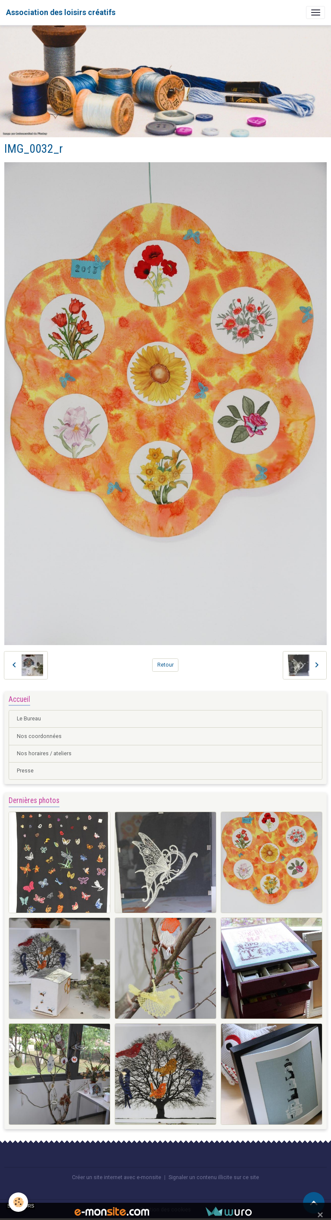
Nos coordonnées (39, 736)
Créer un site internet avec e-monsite (116, 1177)
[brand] (61, 12)
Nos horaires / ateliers (44, 754)
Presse (25, 771)
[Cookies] (18, 1202)
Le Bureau (29, 719)
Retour (165, 665)
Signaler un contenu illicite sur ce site (214, 1177)
